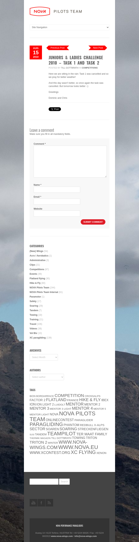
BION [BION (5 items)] (33, 396)
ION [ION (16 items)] (33, 404)
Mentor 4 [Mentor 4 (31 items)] (82, 408)
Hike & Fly (35, 283)
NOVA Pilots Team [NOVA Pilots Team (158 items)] (63, 416)
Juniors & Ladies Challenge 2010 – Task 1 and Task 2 (76, 60)
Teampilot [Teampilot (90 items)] (61, 433)
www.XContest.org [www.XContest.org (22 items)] (50, 452)
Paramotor (35, 296)
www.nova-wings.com (62, 536)
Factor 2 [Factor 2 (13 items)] (37, 400)
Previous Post (58, 48)
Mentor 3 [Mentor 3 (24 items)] (39, 408)
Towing (33, 315)
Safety (33, 301)
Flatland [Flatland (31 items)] (56, 400)
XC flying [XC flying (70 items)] (83, 452)
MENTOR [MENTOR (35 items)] (75, 404)
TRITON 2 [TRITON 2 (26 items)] (38, 442)
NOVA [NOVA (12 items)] (54, 414)
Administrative (37, 260)
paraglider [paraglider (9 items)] (83, 420)
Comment (40, 144)
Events (33, 274)
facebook (41, 502)
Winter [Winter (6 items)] (53, 442)
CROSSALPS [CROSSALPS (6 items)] (92, 396)
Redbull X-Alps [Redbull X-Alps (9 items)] (92, 425)
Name (37, 185)
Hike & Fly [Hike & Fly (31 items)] (90, 400)
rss (49, 502)
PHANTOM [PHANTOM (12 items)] (71, 425)
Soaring (34, 306)
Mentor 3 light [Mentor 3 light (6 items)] (60, 408)
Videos (33, 328)
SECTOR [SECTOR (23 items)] (37, 429)
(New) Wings (36, 251)
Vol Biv (33, 333)
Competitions (90, 68)
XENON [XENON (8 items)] (101, 452)
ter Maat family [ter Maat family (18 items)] (91, 434)
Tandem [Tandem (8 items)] (41, 434)
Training (34, 319)
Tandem (34, 310)
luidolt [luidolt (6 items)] (59, 404)
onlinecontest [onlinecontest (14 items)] (60, 420)
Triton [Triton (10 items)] (91, 437)
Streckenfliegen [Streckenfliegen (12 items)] (93, 429)
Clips (32, 265)
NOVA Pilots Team (39, 287)
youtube (33, 502)
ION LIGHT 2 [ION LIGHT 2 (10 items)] (45, 404)
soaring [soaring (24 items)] (68, 429)
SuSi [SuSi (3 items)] (32, 434)
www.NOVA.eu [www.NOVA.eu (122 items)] (78, 447)
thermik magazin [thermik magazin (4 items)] (40, 438)
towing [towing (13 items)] (78, 438)
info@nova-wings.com (85, 536)
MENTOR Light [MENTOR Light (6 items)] (39, 414)
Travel (33, 324)
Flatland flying (37, 278)
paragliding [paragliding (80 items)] (46, 424)
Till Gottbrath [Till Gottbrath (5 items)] (61, 438)
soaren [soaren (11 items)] (52, 429)
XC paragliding (38, 337)
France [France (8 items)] (73, 400)
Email (37, 197)
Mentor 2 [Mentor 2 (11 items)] (92, 404)
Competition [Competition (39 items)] (69, 395)
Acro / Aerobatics (39, 255)
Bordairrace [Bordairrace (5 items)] (45, 396)
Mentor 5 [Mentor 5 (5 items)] (99, 408)
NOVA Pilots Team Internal (44, 292)
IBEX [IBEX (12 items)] (104, 400)
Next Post (98, 48)
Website (38, 208)
